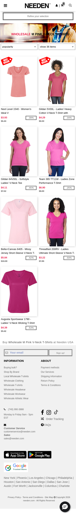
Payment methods (50, 367)
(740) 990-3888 (16, 409)
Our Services (47, 372)
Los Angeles (36, 477)
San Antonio (23, 481)
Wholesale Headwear (15, 389)
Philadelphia (65, 477)
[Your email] (26, 352)
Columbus (51, 485)
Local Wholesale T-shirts (16, 376)
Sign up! (60, 353)
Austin (7, 485)
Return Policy (47, 380)
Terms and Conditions (33, 497)
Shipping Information (51, 376)
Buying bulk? (10, 367)
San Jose (62, 481)
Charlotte (64, 485)
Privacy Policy (14, 497)
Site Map (49, 497)
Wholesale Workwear (14, 394)
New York (9, 477)
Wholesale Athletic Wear (16, 398)
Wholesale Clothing (13, 380)
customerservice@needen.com (19, 431)
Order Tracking (55, 419)
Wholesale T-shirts (13, 385)
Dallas (50, 481)
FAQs (47, 424)
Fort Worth (19, 485)
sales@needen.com (14, 438)
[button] (57, 5)
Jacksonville (35, 485)
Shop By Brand (11, 372)
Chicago (50, 477)
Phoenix (22, 477)
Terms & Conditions (51, 385)
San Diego (39, 481)
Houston (9, 481)
